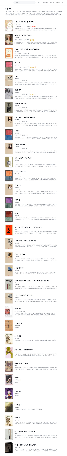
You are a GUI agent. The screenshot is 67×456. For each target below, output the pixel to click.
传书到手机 (45, 2)
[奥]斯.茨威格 (17, 380)
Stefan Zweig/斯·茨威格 (20, 311)
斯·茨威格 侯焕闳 (18, 352)
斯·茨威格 (17, 37)
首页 (39, 2)
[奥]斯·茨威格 (17, 24)
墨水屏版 (52, 2)
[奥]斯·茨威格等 (18, 365)
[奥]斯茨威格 (17, 325)
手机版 (58, 2)
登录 (63, 2)
